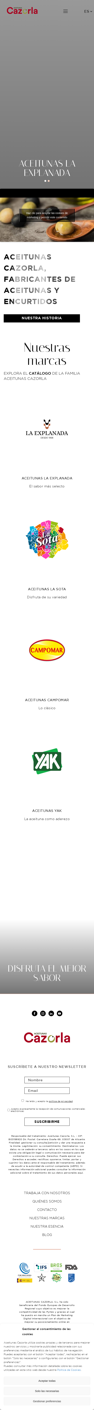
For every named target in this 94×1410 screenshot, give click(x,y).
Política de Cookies (69, 1369)
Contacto (47, 1209)
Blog (47, 1235)
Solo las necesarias (47, 1391)
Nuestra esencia (47, 1226)
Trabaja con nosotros (47, 1193)
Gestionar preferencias (47, 1401)
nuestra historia (42, 318)
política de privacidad (61, 1101)
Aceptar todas (47, 1380)
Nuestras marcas (47, 1218)
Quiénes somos (47, 1201)
